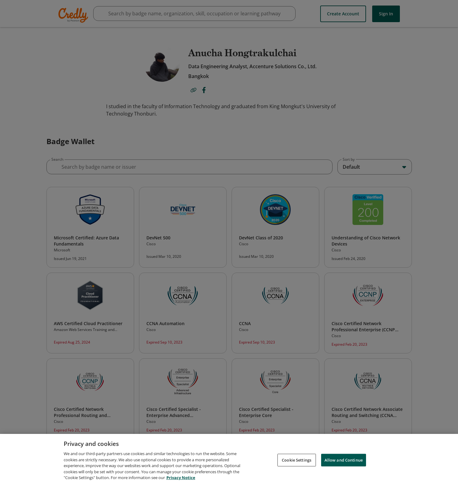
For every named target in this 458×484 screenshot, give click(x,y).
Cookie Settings (296, 459)
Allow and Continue (344, 459)
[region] (229, 459)
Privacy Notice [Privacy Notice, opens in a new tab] (180, 477)
